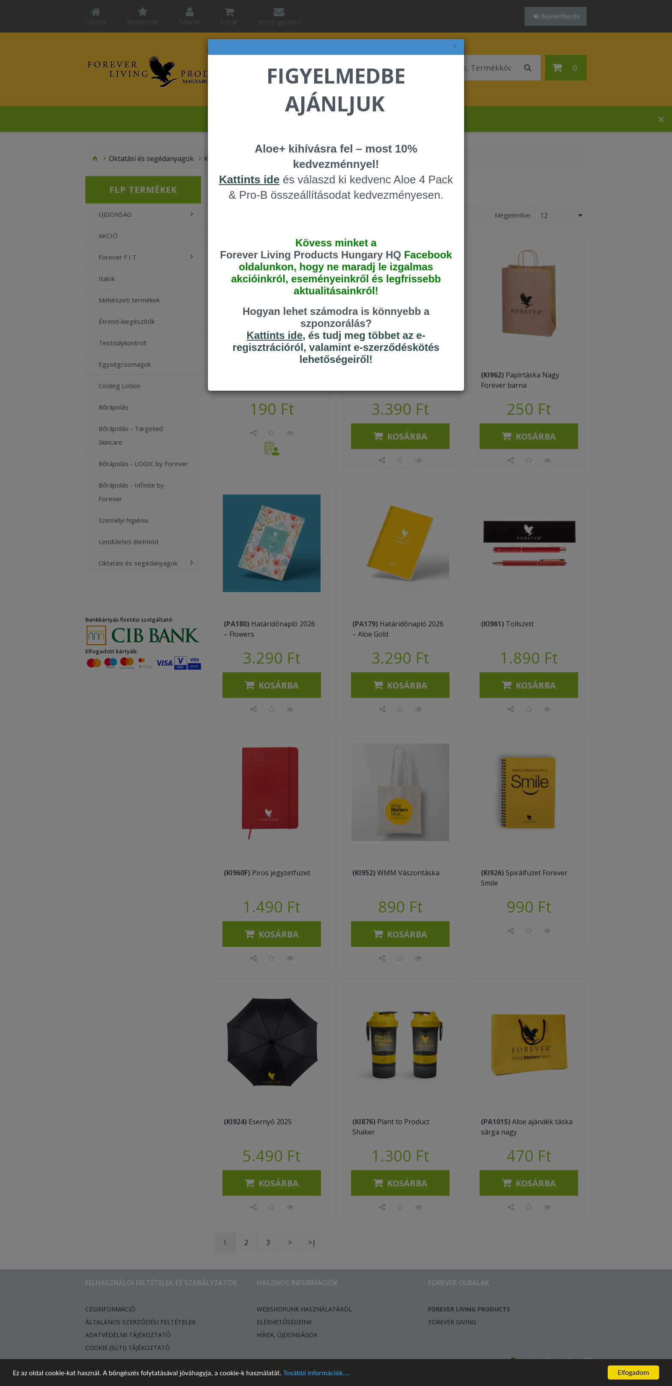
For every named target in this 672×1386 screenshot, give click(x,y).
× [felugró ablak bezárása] (455, 46)
